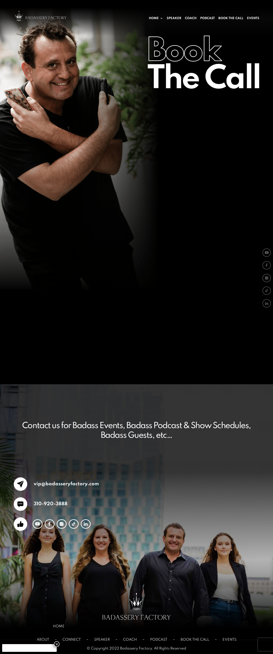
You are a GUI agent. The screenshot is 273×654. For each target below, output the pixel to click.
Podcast (207, 18)
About (43, 640)
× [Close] (56, 644)
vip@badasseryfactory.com (66, 484)
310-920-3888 (50, 504)
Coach (191, 18)
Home (154, 18)
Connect (72, 640)
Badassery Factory (136, 648)
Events (253, 18)
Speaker (174, 18)
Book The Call (230, 18)
